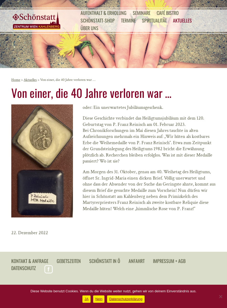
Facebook (48, 269)
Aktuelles (182, 20)
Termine (128, 20)
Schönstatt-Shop (98, 20)
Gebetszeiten (69, 260)
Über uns (89, 28)
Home (15, 79)
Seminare (141, 12)
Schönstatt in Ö (104, 260)
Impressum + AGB (169, 260)
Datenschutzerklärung (125, 299)
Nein (98, 299)
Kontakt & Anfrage (29, 260)
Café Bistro (168, 12)
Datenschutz (23, 268)
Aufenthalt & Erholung (103, 12)
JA (86, 299)
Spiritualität (154, 20)
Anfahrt (137, 260)
